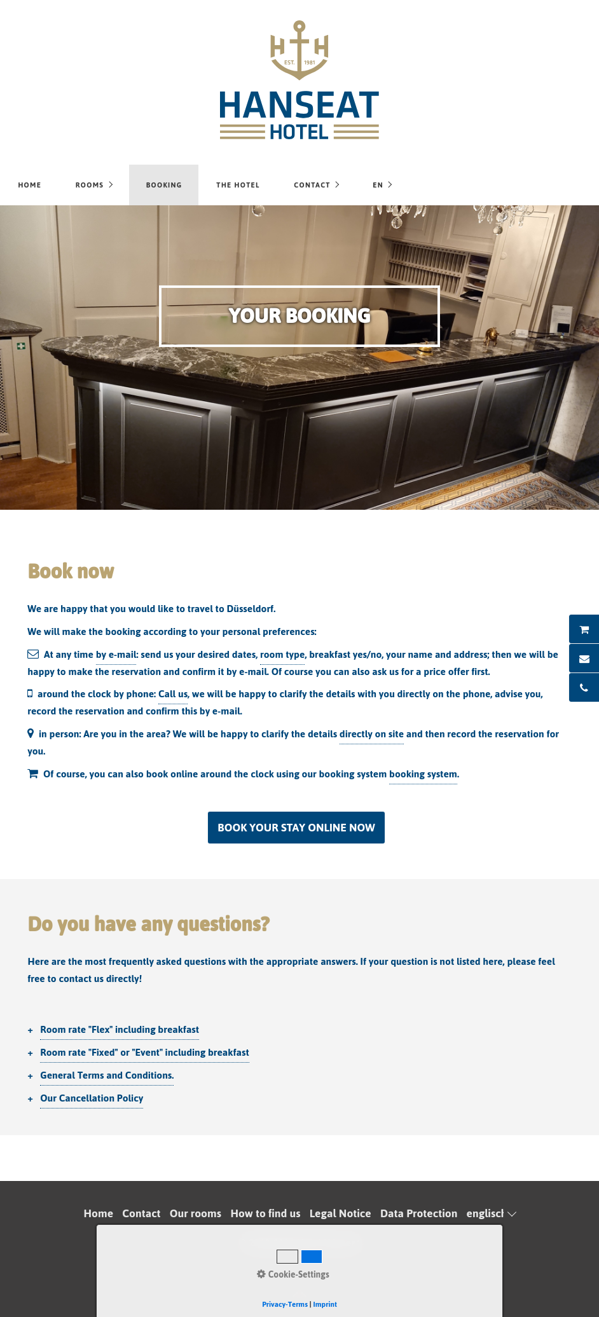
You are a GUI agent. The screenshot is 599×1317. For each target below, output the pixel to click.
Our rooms (195, 1213)
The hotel (237, 185)
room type (282, 654)
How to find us (265, 1213)
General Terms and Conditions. (107, 1075)
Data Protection (418, 1213)
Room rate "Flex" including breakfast (119, 1029)
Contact (312, 185)
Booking (164, 185)
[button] (296, 827)
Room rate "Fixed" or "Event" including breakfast (144, 1052)
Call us (173, 694)
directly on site (372, 734)
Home (29, 185)
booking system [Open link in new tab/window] (423, 774)
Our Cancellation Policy (91, 1098)
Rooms (90, 185)
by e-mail (116, 654)
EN (378, 185)
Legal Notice (340, 1213)
